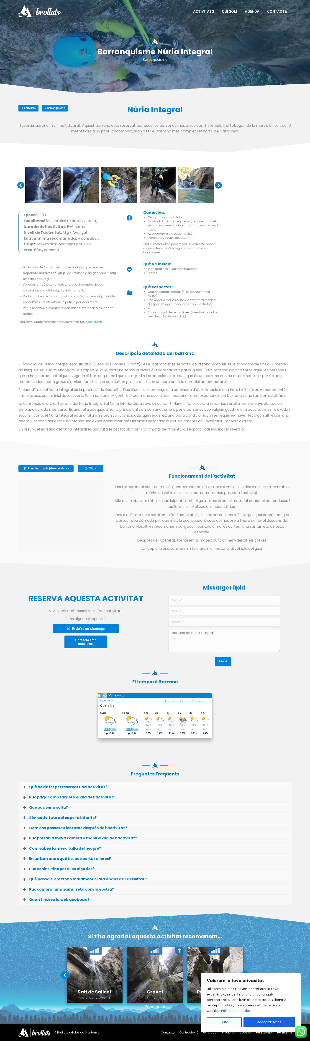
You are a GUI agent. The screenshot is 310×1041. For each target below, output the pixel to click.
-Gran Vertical (90, 998)
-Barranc (152, 998)
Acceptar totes (269, 1022)
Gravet (155, 992)
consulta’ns (93, 322)
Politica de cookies (236, 1010)
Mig (162, 998)
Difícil (106, 998)
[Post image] (95, 975)
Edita (224, 1022)
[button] (146, 1007)
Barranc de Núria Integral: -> (224, 640)
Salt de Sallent (95, 992)
